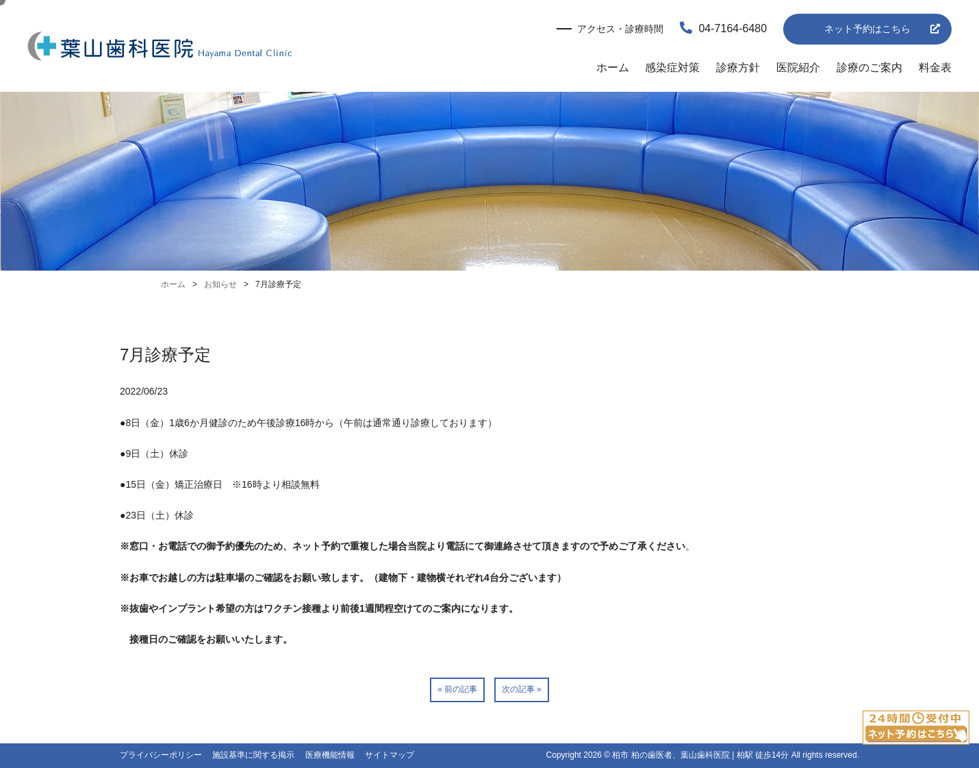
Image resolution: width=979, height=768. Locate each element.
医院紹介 (798, 67)
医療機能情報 (330, 755)
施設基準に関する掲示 (253, 755)
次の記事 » (522, 689)
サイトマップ (389, 755)
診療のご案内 (869, 67)
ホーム (612, 67)
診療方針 (738, 67)
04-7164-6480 (723, 28)
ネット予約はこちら (867, 28)
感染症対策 (672, 67)
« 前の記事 (457, 689)
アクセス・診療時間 (620, 28)
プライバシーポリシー (161, 755)
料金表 (935, 67)
